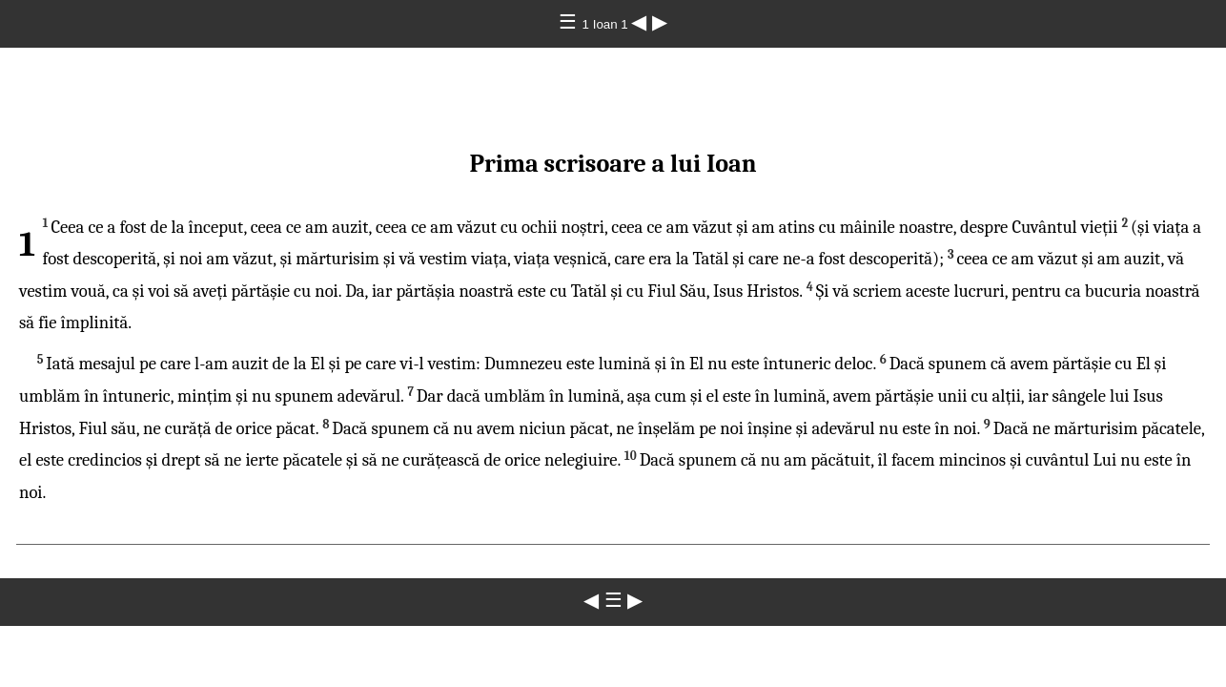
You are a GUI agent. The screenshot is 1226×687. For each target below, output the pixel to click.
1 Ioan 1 (607, 24)
